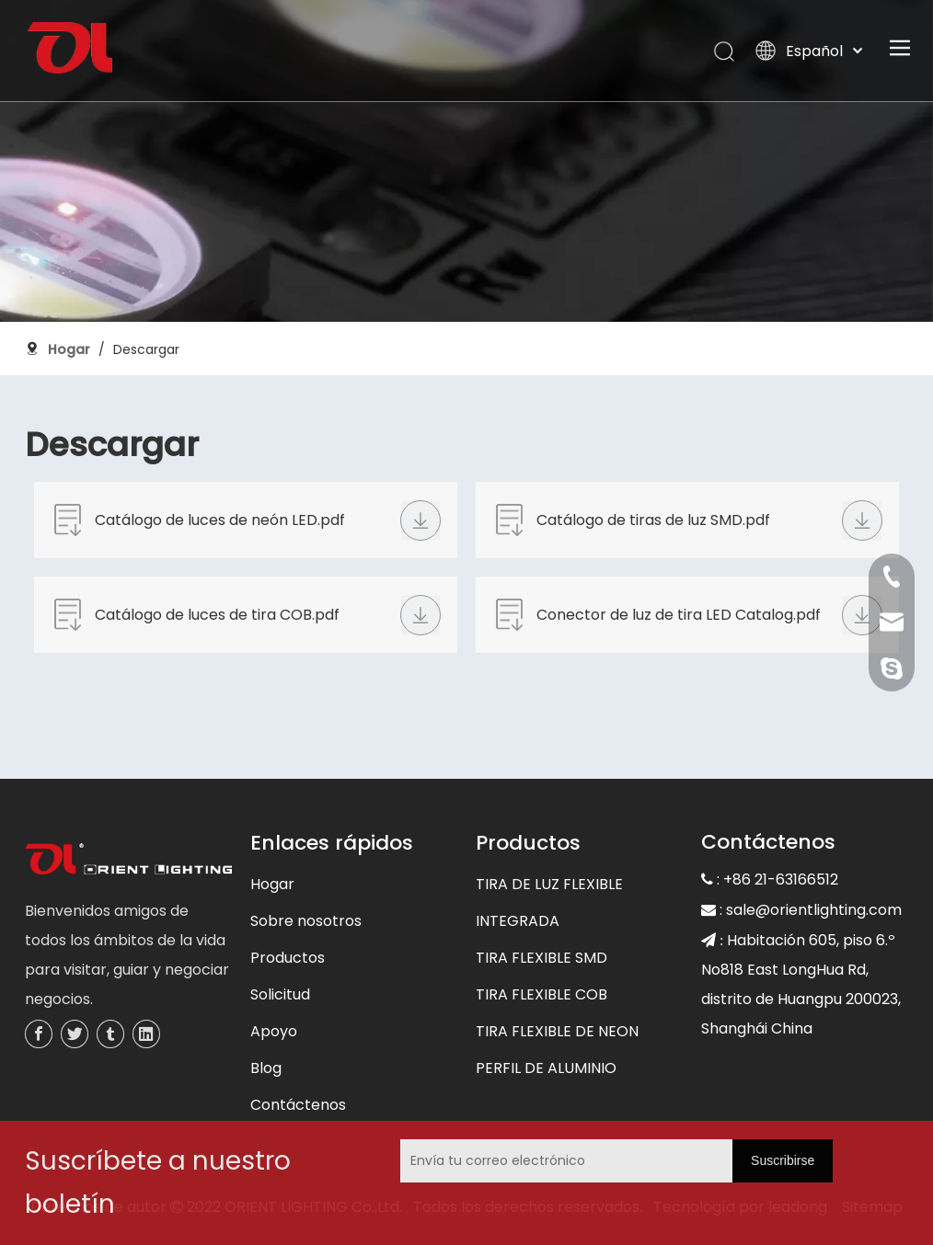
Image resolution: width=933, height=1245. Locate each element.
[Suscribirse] (782, 1160)
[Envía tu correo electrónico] (526, 1161)
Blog (266, 1068)
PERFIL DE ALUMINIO (546, 1068)
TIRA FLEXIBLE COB (541, 994)
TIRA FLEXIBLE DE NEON (557, 1031)
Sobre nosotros (306, 920)
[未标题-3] (128, 861)
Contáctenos (298, 1104)
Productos (287, 957)
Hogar (272, 884)
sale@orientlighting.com (814, 909)
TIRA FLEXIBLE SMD (541, 957)
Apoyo (273, 1031)
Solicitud (280, 994)
